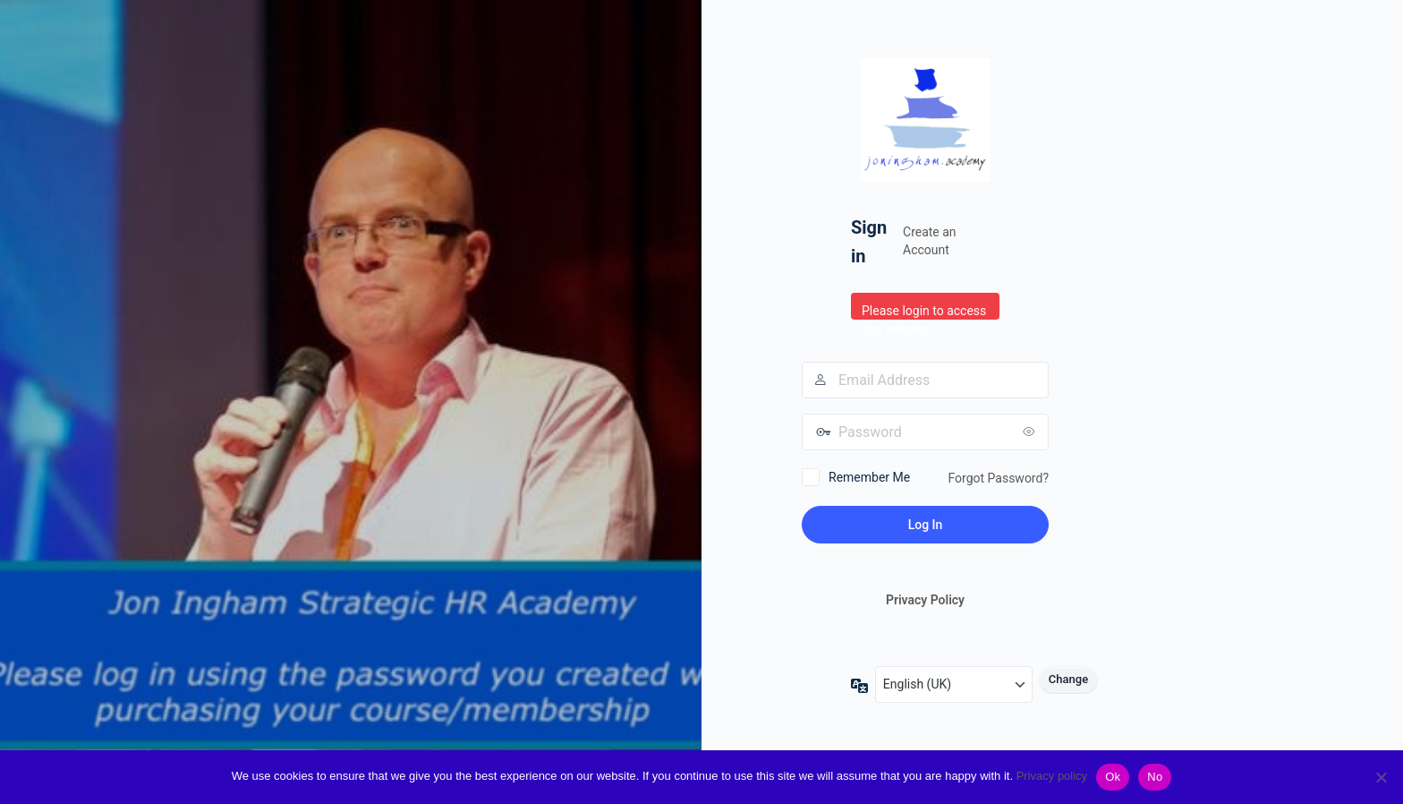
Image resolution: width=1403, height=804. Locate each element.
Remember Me (869, 477)
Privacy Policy (925, 600)
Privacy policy (1051, 776)
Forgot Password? (998, 478)
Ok (1112, 776)
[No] (1381, 777)
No (1154, 776)
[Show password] (1031, 431)
